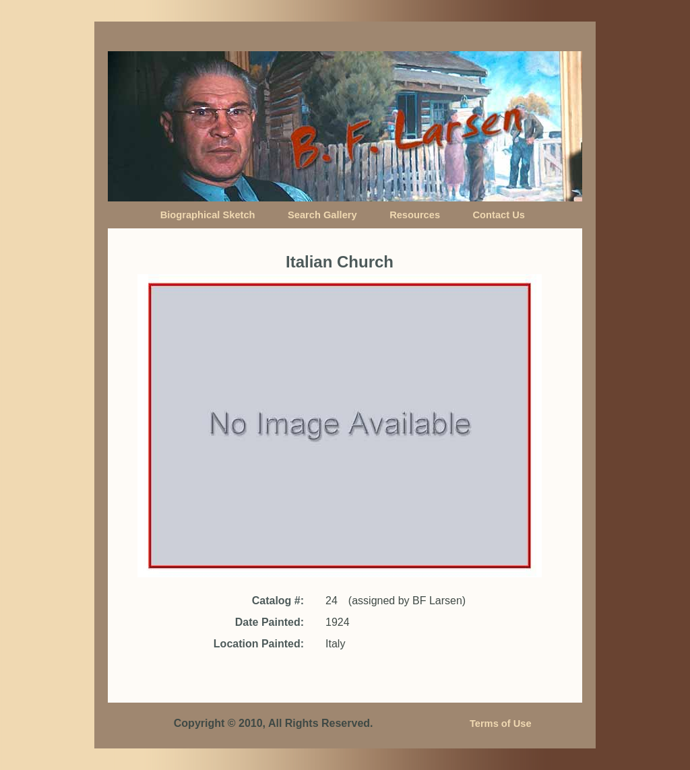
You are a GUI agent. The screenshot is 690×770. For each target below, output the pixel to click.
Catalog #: (278, 600)
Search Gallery (322, 215)
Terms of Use (501, 723)
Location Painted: (259, 643)
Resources (414, 215)
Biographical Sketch (207, 215)
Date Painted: (269, 622)
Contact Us (499, 215)
